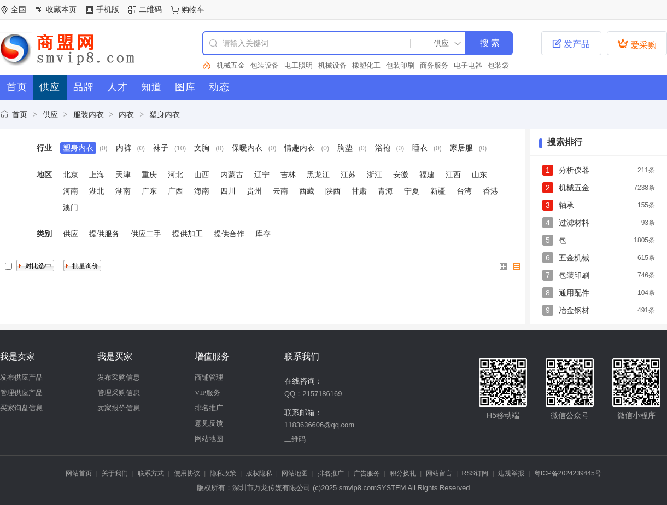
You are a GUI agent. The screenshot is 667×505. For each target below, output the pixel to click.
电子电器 (468, 65)
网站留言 (439, 473)
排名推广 (209, 408)
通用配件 (574, 292)
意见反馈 (209, 423)
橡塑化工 (366, 65)
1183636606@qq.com (319, 425)
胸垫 (345, 147)
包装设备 (264, 65)
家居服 (461, 147)
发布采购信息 (118, 377)
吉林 (288, 174)
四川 (228, 191)
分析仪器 (574, 170)
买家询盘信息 (21, 408)
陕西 (333, 191)
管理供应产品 (21, 392)
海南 (201, 191)
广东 (149, 191)
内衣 (126, 114)
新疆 (438, 191)
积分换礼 (403, 473)
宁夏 (411, 191)
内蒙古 (231, 174)
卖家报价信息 (118, 408)
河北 (175, 174)
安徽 (400, 174)
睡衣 (420, 147)
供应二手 (146, 233)
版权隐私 (259, 473)
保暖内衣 (247, 147)
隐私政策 (223, 473)
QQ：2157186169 (313, 394)
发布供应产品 (21, 377)
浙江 (374, 174)
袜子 (160, 147)
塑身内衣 (164, 114)
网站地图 (209, 438)
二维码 (150, 9)
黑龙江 (318, 174)
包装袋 (498, 65)
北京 (70, 174)
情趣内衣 (299, 147)
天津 (123, 174)
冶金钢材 (574, 310)
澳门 (70, 207)
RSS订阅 (475, 473)
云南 (280, 191)
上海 (96, 174)
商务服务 (434, 65)
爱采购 (637, 44)
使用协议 (187, 473)
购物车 (193, 9)
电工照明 (298, 65)
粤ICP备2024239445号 (567, 473)
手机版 (107, 9)
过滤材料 (574, 222)
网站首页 (79, 473)
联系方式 (151, 473)
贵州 (254, 191)
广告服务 (367, 473)
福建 (427, 174)
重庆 (149, 174)
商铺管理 (209, 377)
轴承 (566, 205)
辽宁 (262, 174)
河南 (70, 191)
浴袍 (382, 147)
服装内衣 (88, 114)
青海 (385, 191)
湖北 (96, 191)
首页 (19, 114)
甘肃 (359, 191)
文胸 (201, 147)
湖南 (123, 191)
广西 (175, 191)
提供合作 (229, 233)
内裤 (123, 147)
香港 (490, 191)
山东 (479, 174)
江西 (453, 174)
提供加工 (187, 233)
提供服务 (104, 233)
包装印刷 (400, 65)
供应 (50, 114)
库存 (263, 233)
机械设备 (332, 65)
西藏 (306, 191)
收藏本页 (61, 9)
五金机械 (574, 257)
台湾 (464, 191)
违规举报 (511, 473)
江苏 (348, 174)
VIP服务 (207, 392)
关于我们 (115, 473)
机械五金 (231, 65)
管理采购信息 (118, 392)
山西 (201, 174)
